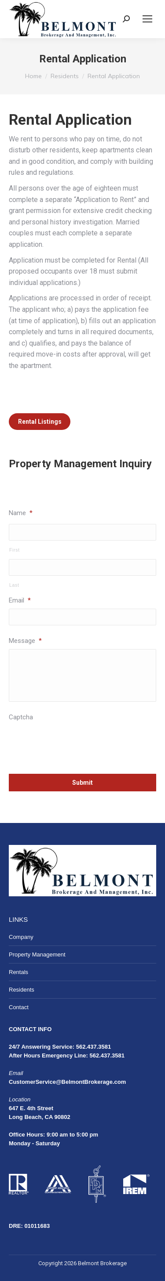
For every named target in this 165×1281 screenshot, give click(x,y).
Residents (21, 989)
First (14, 549)
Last (14, 585)
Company (21, 937)
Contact (19, 1007)
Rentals (18, 972)
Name (21, 513)
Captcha (21, 717)
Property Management (37, 954)
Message (25, 641)
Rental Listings (40, 421)
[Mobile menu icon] (147, 19)
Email (20, 600)
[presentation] (76, 742)
